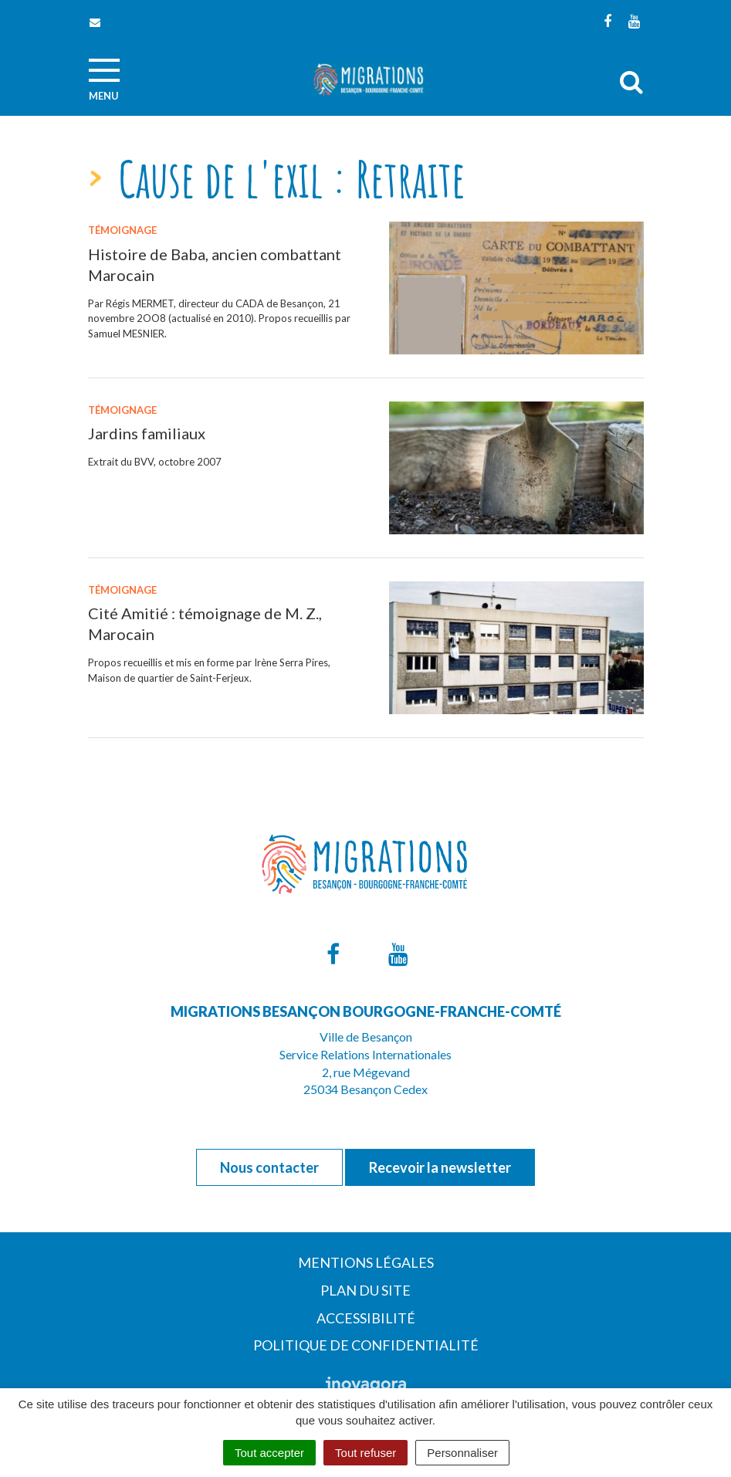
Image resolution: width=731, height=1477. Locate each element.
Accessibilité (365, 1317)
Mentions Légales (366, 1262)
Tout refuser (365, 1452)
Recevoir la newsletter (440, 1167)
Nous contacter (269, 1167)
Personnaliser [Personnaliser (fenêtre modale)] (462, 1452)
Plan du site (365, 1290)
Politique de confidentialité (366, 1344)
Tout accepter (269, 1452)
